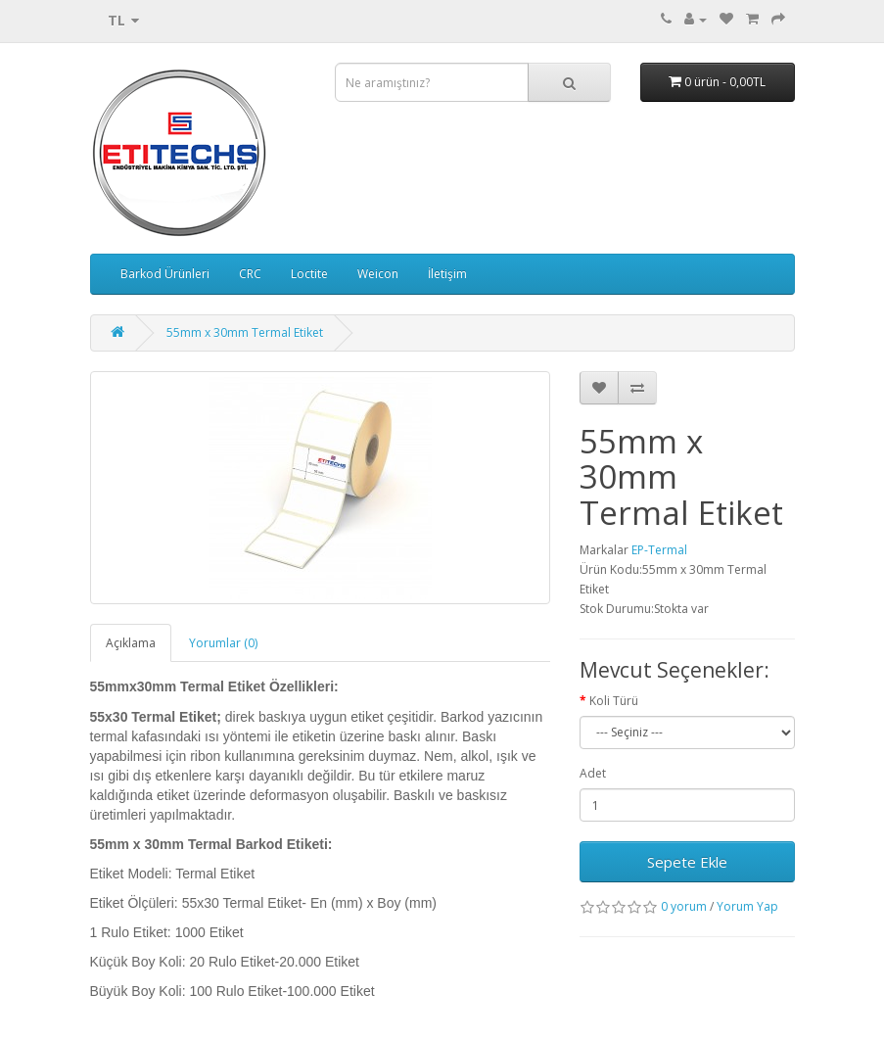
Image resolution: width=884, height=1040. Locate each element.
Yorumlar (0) (223, 643)
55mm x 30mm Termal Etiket (244, 332)
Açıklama (131, 643)
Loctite (309, 273)
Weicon (377, 273)
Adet (593, 773)
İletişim (447, 273)
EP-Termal (659, 550)
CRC (250, 273)
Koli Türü (613, 700)
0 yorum (684, 906)
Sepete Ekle (687, 862)
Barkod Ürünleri (164, 273)
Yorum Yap (747, 906)
